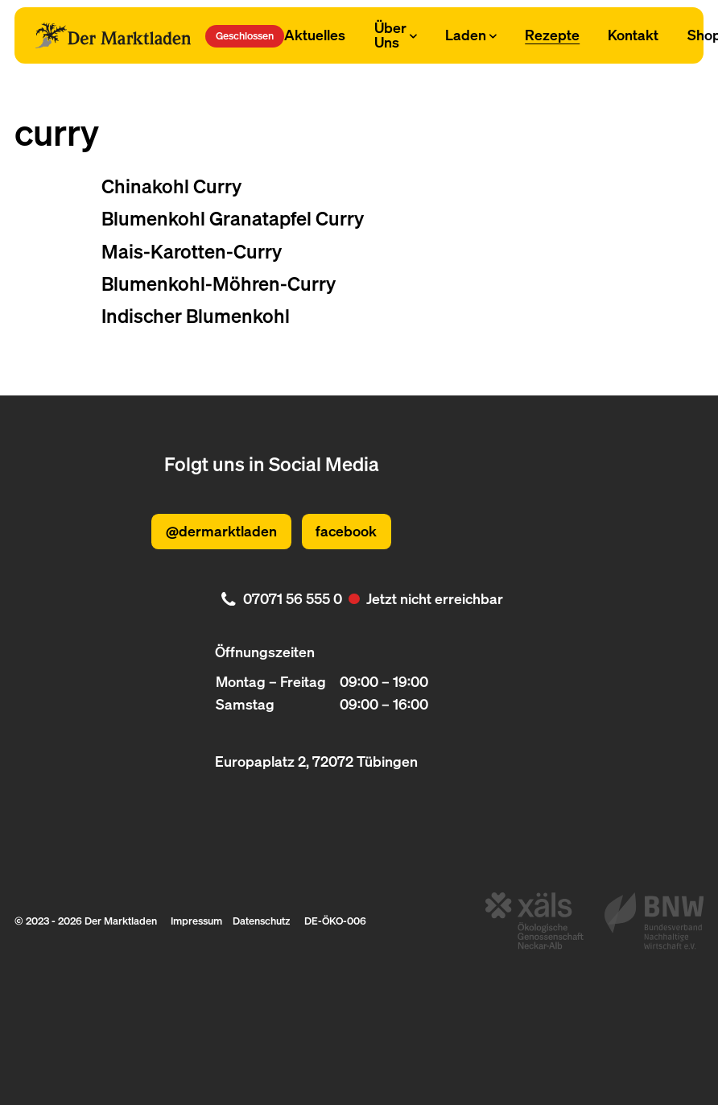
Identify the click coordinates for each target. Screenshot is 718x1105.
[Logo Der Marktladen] (113, 35)
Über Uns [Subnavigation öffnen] (395, 35)
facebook (346, 531)
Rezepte (552, 34)
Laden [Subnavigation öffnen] (471, 34)
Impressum (196, 920)
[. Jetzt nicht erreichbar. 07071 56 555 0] (359, 598)
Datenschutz (261, 920)
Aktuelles (314, 34)
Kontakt (633, 34)
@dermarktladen (221, 531)
